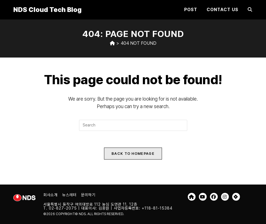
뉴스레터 (69, 195)
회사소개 (50, 195)
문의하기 (88, 195)
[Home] (112, 43)
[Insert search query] (133, 125)
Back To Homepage (133, 153)
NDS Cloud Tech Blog (47, 10)
